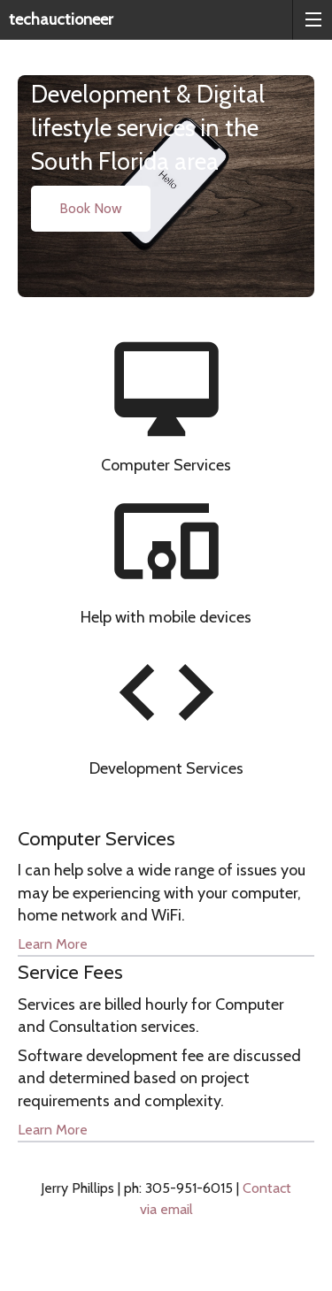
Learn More (53, 944)
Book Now (90, 208)
